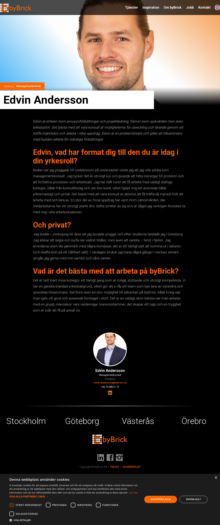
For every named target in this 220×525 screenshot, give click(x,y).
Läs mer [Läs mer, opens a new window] (133, 492)
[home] (16, 6)
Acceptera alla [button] (161, 499)
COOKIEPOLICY (132, 466)
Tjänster (131, 7)
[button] (74, 496)
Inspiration (151, 7)
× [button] (215, 477)
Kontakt (204, 7)
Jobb (190, 7)
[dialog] (110, 499)
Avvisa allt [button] (193, 499)
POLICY (114, 466)
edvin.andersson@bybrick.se (110, 382)
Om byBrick (172, 7)
